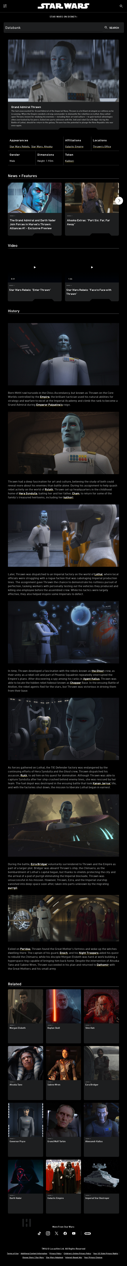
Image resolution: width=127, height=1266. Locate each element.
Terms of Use (13, 1253)
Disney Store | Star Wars (33, 1257)
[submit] (121, 6)
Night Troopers (89, 952)
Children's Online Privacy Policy (77, 1253)
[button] (119, 201)
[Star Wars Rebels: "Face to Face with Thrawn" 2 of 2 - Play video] (92, 267)
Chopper (75, 682)
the (98, 670)
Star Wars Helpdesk (54, 1257)
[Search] (64, 27)
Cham (75, 493)
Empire (44, 396)
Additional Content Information (34, 1253)
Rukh (24, 775)
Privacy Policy (55, 1253)
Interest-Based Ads (73, 1257)
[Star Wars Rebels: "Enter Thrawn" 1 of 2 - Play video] (35, 267)
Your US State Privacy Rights (105, 1253)
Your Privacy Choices (93, 1257)
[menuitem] (5, 6)
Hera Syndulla (28, 493)
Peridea (25, 948)
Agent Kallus (91, 678)
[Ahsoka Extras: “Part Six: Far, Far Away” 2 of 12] (92, 198)
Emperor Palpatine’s (49, 404)
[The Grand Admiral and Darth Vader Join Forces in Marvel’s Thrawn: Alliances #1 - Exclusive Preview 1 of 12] (35, 198)
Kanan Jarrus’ (102, 783)
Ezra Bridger (39, 864)
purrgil (12, 887)
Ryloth (49, 489)
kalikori (68, 497)
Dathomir (103, 964)
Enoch (64, 952)
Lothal (98, 574)
